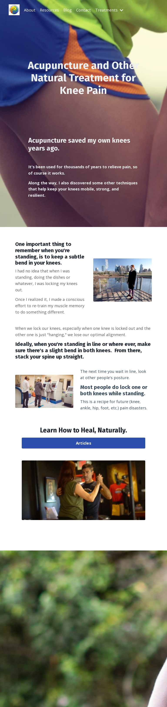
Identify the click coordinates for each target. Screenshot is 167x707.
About (29, 10)
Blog (67, 10)
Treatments (109, 10)
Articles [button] (83, 443)
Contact (83, 10)
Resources (49, 10)
